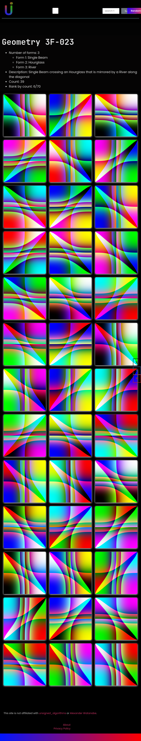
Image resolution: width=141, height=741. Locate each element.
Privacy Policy (62, 728)
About (66, 725)
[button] (55, 11)
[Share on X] (137, 362)
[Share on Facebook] (137, 370)
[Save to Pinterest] (137, 379)
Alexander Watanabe (83, 713)
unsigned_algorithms (52, 713)
